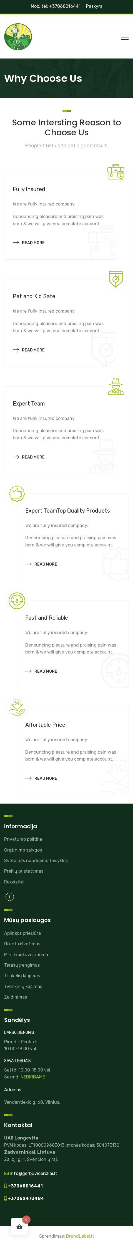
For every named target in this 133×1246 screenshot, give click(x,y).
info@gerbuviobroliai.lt (33, 1173)
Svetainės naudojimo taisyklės (36, 860)
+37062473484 (25, 1198)
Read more (29, 242)
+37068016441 (25, 1186)
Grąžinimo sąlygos (23, 850)
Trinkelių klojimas (22, 975)
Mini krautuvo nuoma (26, 954)
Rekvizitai (14, 882)
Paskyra (94, 6)
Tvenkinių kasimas (23, 986)
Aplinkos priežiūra (22, 933)
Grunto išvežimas (22, 943)
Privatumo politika (23, 839)
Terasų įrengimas (22, 965)
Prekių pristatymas (23, 871)
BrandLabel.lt (80, 1236)
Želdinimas (15, 997)
